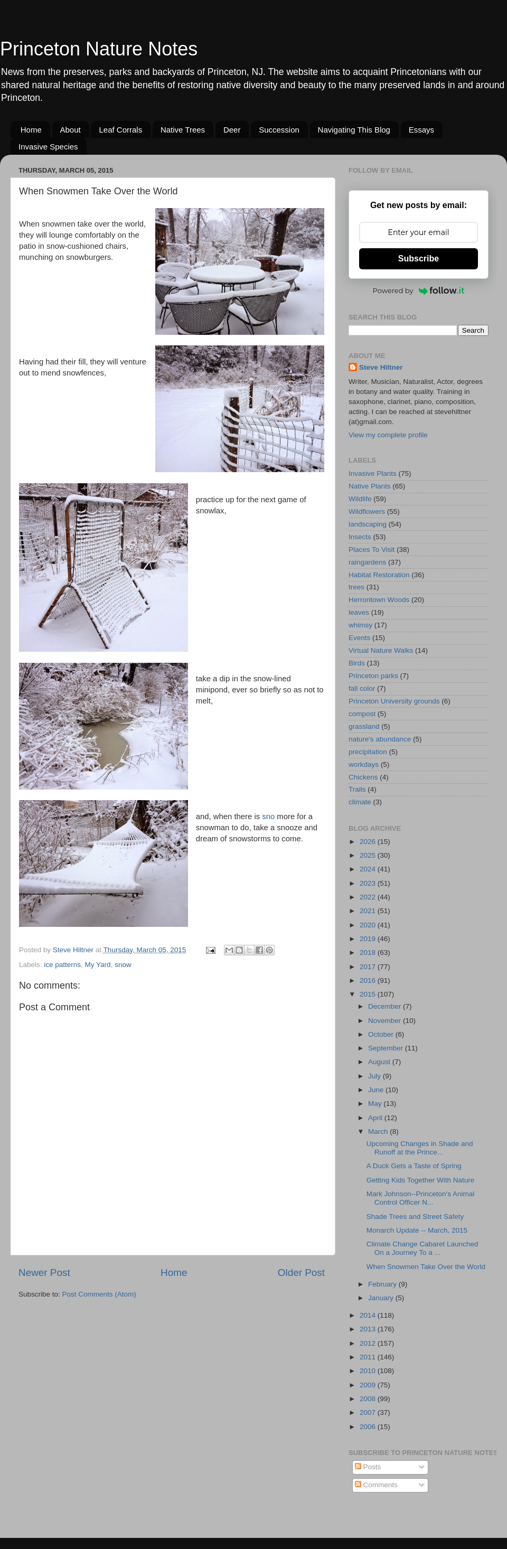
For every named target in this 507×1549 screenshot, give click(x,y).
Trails (357, 789)
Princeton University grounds (394, 701)
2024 (369, 869)
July (375, 1076)
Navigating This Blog (354, 129)
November (385, 1021)
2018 (369, 952)
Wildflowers (367, 511)
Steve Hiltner (381, 367)
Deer (232, 129)
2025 (369, 855)
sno (268, 816)
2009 (369, 1385)
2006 (369, 1427)
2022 (369, 897)
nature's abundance (380, 739)
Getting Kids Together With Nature (421, 1180)
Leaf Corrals (120, 129)
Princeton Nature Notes (99, 49)
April (376, 1118)
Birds (357, 663)
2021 (369, 911)
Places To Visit (372, 549)
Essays (421, 129)
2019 (369, 939)
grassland (364, 726)
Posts (368, 1467)
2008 (369, 1399)
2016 (369, 980)
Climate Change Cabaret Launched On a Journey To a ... (422, 1248)
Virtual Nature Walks (381, 650)
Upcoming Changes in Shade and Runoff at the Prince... (420, 1148)
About (70, 129)
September (386, 1048)
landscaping (368, 524)
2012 (369, 1343)
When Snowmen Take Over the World (426, 1267)
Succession (279, 129)
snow (123, 965)
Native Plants (370, 486)
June (377, 1090)
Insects (360, 537)
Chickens (363, 777)
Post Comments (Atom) (99, 1294)
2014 (369, 1315)
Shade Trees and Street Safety (415, 1217)
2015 (369, 994)
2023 (369, 883)
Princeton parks (373, 676)
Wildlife (360, 499)
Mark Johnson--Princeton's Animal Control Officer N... (420, 1198)
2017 (369, 967)
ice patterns (62, 965)
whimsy (360, 625)
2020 (369, 925)
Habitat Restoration (379, 575)
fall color (362, 688)
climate (360, 802)
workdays (364, 764)
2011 (369, 1357)
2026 (369, 842)
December (385, 1006)
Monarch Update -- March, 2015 (417, 1230)
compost (362, 714)
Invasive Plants (373, 473)
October (382, 1034)
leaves (359, 612)
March (379, 1131)
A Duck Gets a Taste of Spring (414, 1166)
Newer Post (44, 1272)
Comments (376, 1485)
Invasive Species (48, 146)
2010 (369, 1371)
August (380, 1062)
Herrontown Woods (379, 600)
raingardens (367, 562)
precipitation (368, 752)
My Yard (98, 965)
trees (356, 587)
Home (31, 129)
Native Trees (183, 129)
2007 (369, 1412)
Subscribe (418, 258)
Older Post (301, 1272)
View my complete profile (388, 435)
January (382, 1298)
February (383, 1284)
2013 (369, 1329)
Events (359, 638)
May (375, 1103)
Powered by (419, 290)
